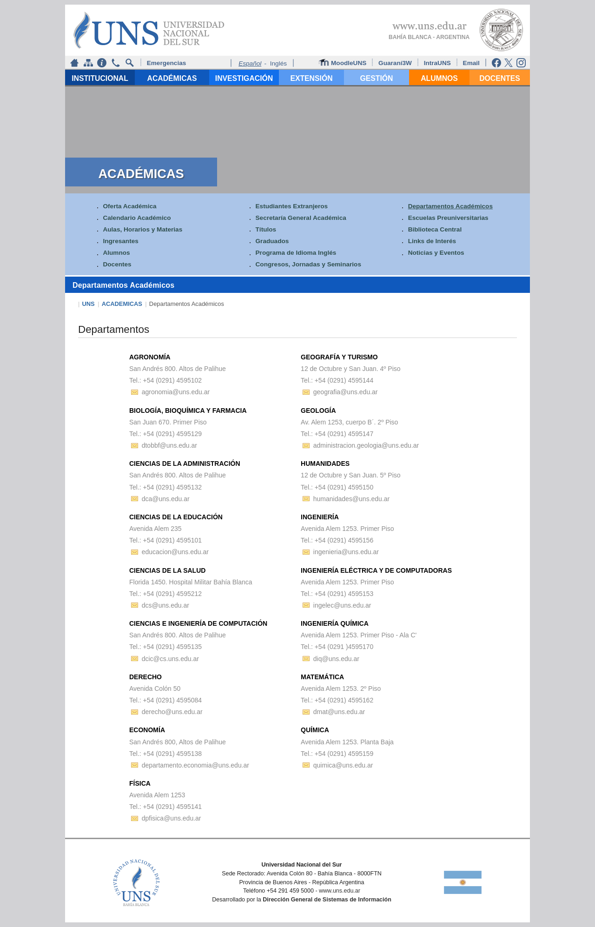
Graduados (272, 241)
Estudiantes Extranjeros (292, 206)
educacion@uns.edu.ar (175, 552)
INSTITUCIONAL (100, 78)
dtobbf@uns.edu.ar (169, 445)
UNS (88, 303)
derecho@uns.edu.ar (172, 711)
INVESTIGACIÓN (244, 78)
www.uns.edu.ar (339, 890)
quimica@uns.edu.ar (343, 765)
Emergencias (166, 63)
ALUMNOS (439, 78)
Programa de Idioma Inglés (296, 253)
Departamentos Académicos (450, 206)
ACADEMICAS (122, 303)
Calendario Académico (137, 217)
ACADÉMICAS (172, 78)
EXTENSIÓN (311, 78)
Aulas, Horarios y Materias (142, 229)
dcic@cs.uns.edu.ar (170, 658)
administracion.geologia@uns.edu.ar (366, 445)
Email (472, 63)
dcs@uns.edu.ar (165, 605)
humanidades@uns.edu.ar (351, 499)
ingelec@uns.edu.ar (342, 605)
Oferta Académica (129, 206)
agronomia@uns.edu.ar (176, 392)
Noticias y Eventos (436, 253)
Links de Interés (432, 241)
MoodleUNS (343, 63)
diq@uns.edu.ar (336, 658)
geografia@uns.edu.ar (345, 392)
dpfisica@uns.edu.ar (171, 818)
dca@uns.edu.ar (166, 499)
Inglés (278, 63)
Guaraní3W (396, 63)
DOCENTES (499, 78)
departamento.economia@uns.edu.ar (195, 765)
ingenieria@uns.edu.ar (346, 552)
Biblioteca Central (435, 229)
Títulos (266, 229)
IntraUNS (437, 63)
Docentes (117, 264)
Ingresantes (120, 241)
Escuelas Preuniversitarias (448, 217)
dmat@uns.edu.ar (339, 711)
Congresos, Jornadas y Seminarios (308, 264)
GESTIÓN (376, 78)
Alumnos (116, 253)
